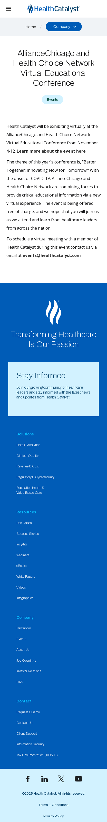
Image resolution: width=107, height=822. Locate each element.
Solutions (25, 434)
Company (25, 617)
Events (21, 639)
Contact (24, 701)
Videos (21, 587)
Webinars (22, 555)
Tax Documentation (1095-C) (37, 755)
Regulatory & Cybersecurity (35, 477)
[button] (8, 9)
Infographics (24, 598)
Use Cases (24, 523)
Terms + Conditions (53, 805)
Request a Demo (28, 712)
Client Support (26, 733)
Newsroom (23, 628)
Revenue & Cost (27, 466)
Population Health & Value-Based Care (30, 490)
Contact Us (24, 723)
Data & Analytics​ (28, 445)
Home (30, 27)
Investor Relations (28, 671)
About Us (22, 650)
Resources (26, 512)
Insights (21, 544)
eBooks (21, 566)
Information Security (30, 744)
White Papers (25, 576)
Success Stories (27, 534)
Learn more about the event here (51, 151)
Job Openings (26, 660)
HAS (19, 682)
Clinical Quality (27, 456)
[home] (62, 9)
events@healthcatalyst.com (52, 255)
